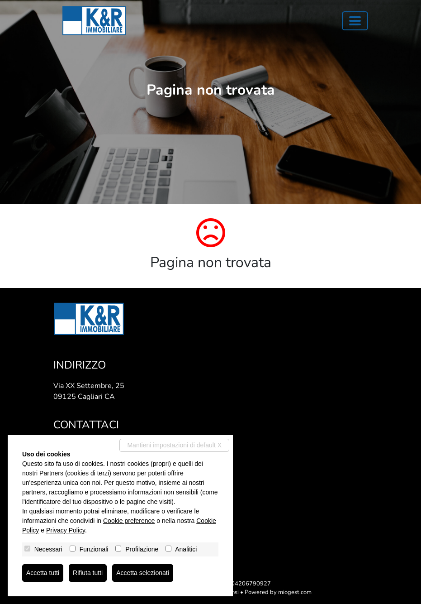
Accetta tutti (42, 572)
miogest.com (295, 592)
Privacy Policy (65, 530)
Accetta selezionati (142, 572)
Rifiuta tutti (88, 572)
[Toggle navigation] (355, 20)
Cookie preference (129, 520)
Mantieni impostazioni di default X (174, 445)
